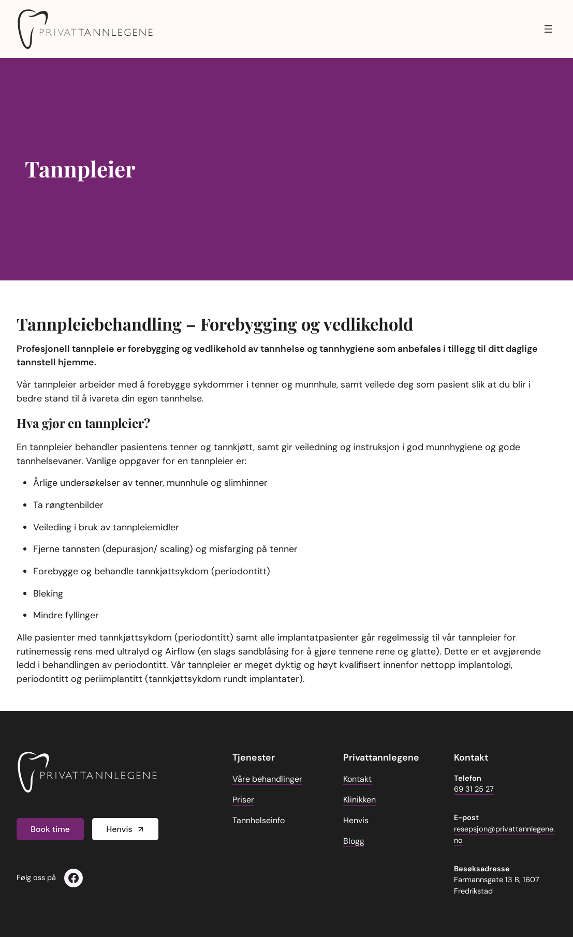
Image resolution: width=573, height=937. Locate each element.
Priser (243, 799)
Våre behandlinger (267, 779)
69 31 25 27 (474, 789)
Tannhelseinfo (258, 820)
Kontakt (357, 779)
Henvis (119, 829)
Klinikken (359, 799)
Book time (50, 829)
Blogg (353, 841)
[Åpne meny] (548, 29)
